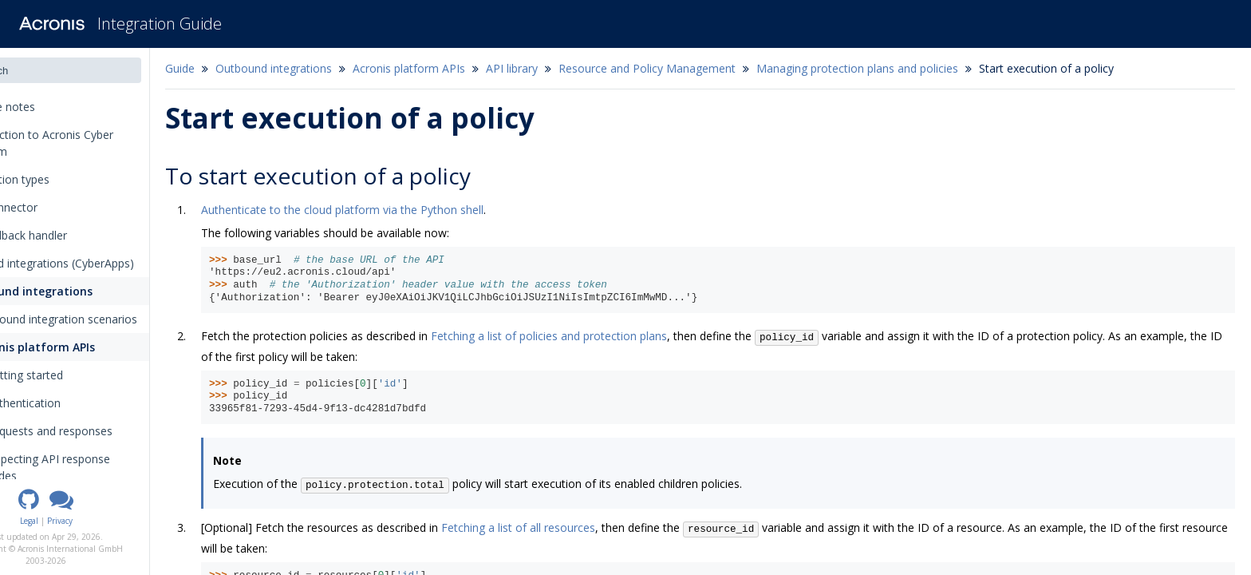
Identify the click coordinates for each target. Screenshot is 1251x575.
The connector (52, 207)
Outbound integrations (78, 291)
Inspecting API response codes (105, 467)
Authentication (75, 402)
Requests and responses (106, 430)
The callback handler (66, 235)
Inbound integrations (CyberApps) (100, 263)
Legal (86, 520)
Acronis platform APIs (85, 347)
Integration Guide (159, 23)
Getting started (76, 375)
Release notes (56, 106)
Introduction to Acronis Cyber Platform (90, 143)
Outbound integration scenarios (108, 319)
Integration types (63, 179)
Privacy (117, 520)
